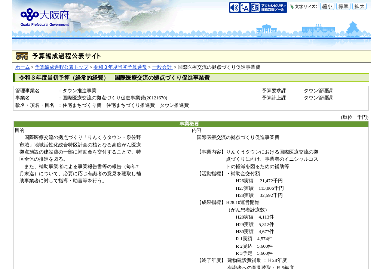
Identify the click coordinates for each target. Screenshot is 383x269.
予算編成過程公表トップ (61, 67)
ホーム (22, 67)
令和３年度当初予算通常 (120, 67)
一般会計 (162, 67)
